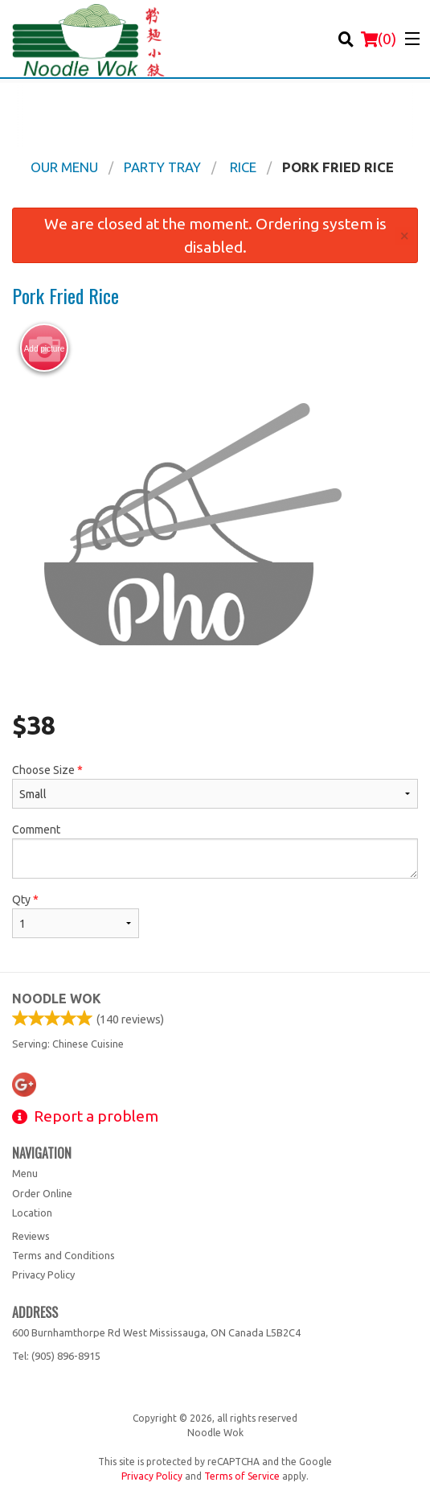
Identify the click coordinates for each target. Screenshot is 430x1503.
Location (32, 1212)
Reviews (31, 1236)
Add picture (44, 348)
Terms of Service (242, 1476)
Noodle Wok (56, 998)
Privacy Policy (43, 1274)
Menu (25, 1173)
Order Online (42, 1193)
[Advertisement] (215, 115)
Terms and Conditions (63, 1255)
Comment (215, 851)
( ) (378, 39)
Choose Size (215, 786)
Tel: (56, 1355)
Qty (75, 915)
